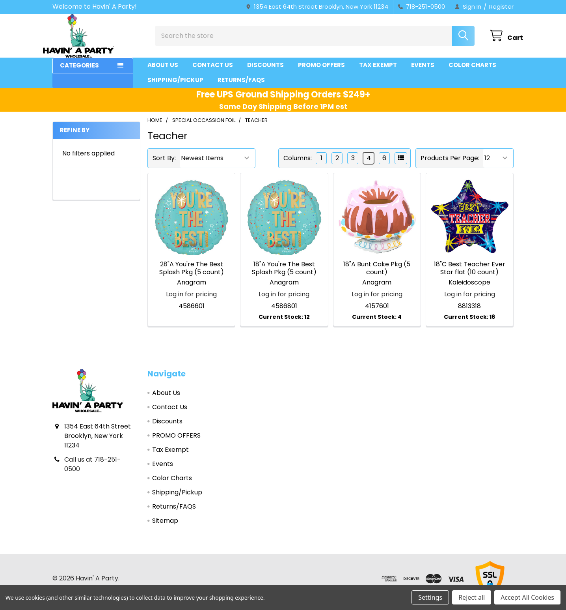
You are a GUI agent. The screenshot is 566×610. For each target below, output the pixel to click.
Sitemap (165, 527)
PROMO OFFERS (321, 72)
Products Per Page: (450, 165)
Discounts (265, 72)
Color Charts (472, 72)
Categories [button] (79, 72)
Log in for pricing (191, 301)
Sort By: (164, 165)
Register (501, 6)
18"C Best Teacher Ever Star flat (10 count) (469, 275)
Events (422, 72)
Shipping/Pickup (175, 87)
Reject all (471, 597)
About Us (162, 72)
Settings (430, 597)
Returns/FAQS (241, 87)
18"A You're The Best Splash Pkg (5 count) (284, 275)
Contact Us (212, 72)
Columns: (297, 165)
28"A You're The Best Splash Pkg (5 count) (191, 275)
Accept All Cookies (527, 597)
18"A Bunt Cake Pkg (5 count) (376, 275)
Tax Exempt (378, 72)
